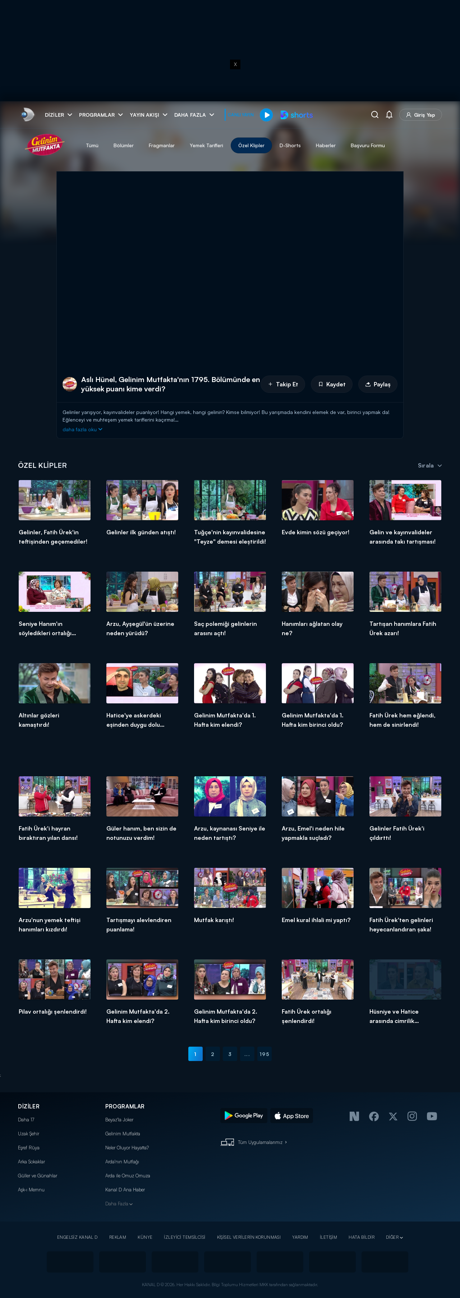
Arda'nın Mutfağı (122, 1161)
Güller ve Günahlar (37, 1175)
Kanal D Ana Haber (125, 1189)
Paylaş (378, 384)
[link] (27, 115)
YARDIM (300, 1237)
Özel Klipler (251, 145)
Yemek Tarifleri (206, 145)
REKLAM (117, 1237)
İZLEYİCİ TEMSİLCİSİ (184, 1237)
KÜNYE (145, 1237)
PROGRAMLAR (125, 1106)
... (247, 1054)
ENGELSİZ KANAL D (77, 1237)
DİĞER (392, 1237)
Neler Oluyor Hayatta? (127, 1147)
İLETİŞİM (328, 1237)
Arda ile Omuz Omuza (127, 1175)
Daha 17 (26, 1119)
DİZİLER (29, 1106)
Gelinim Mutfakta (122, 1133)
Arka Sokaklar (31, 1161)
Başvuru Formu (368, 145)
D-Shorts (290, 145)
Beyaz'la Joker (119, 1119)
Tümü (92, 145)
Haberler (326, 145)
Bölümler (124, 145)
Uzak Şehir (28, 1133)
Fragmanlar (162, 145)
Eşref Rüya (29, 1147)
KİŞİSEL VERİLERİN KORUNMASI (249, 1237)
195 (264, 1054)
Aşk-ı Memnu (31, 1189)
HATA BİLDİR (361, 1237)
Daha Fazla (116, 1203)
